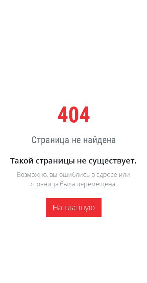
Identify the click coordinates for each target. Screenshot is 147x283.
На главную (74, 207)
